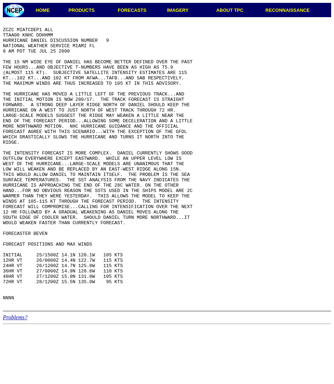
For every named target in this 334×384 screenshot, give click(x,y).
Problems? (15, 374)
